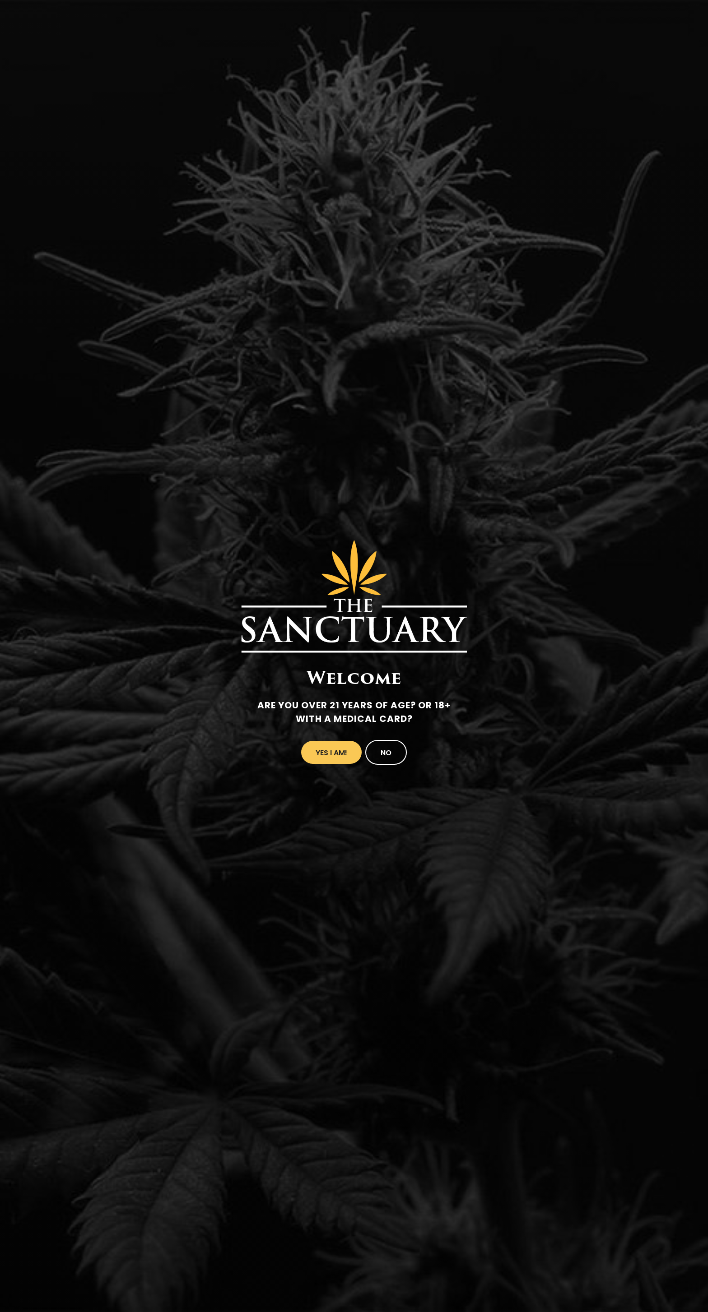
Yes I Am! (331, 753)
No (386, 753)
